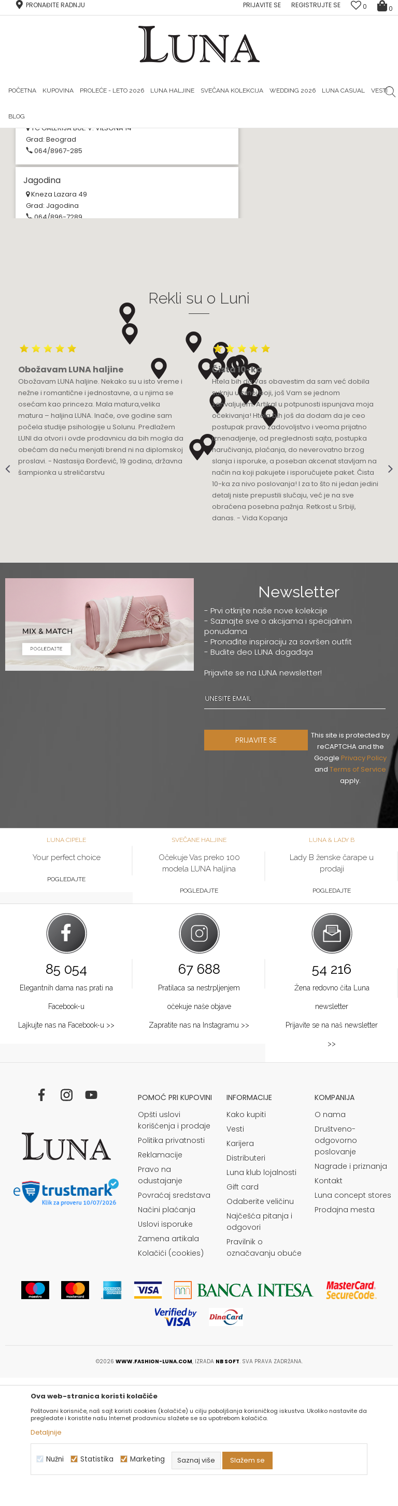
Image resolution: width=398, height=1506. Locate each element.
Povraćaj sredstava (174, 1323)
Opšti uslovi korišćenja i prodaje (174, 1248)
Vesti (235, 1257)
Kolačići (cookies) (171, 1381)
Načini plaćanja (166, 1338)
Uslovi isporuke (165, 1352)
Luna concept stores (353, 1323)
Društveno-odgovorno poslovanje (336, 1268)
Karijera (240, 1272)
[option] (134, 136)
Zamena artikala (168, 1367)
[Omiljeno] (359, 6)
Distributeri (245, 1286)
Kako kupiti (246, 1243)
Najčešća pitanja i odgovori (259, 1350)
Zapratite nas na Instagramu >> (199, 1153)
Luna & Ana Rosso (262, 136)
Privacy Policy (364, 886)
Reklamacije (160, 1283)
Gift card (242, 1315)
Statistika (96, 1459)
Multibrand (50, 213)
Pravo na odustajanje (160, 1303)
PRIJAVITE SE (256, 868)
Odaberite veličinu (260, 1329)
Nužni (55, 1459)
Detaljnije (46, 1432)
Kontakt (329, 1309)
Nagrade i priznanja (351, 1294)
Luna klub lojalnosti (261, 1301)
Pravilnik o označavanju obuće (264, 1376)
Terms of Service (358, 897)
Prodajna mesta (345, 1338)
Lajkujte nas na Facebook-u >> (66, 1153)
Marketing (147, 1459)
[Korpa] (385, 5)
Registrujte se (315, 5)
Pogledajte (66, 1007)
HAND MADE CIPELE (134, 136)
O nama (330, 1243)
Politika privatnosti (171, 1268)
